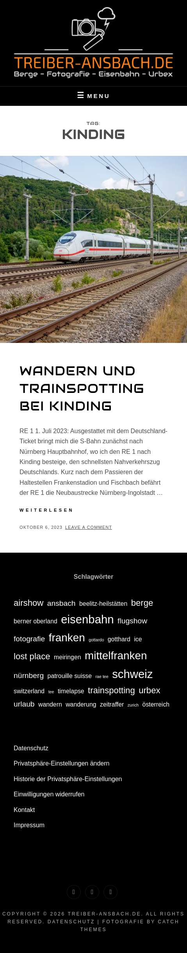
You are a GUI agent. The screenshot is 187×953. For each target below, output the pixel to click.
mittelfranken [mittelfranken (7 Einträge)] (116, 656)
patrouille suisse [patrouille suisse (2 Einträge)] (70, 676)
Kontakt (24, 810)
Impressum (29, 825)
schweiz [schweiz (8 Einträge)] (132, 673)
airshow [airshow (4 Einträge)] (28, 603)
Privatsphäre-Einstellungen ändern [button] (61, 763)
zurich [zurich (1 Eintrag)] (133, 705)
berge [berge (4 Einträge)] (142, 603)
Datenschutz (31, 748)
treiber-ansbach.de (104, 914)
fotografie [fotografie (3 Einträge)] (29, 639)
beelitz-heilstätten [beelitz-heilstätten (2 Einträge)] (103, 603)
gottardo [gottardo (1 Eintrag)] (96, 639)
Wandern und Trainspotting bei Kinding (82, 388)
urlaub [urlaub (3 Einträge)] (24, 704)
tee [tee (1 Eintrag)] (51, 691)
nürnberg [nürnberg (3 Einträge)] (29, 675)
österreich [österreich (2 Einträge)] (156, 704)
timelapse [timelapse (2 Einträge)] (71, 691)
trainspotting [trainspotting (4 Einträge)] (111, 690)
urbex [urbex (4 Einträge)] (149, 690)
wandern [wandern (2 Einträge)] (50, 704)
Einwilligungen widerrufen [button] (49, 794)
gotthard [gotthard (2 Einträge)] (119, 639)
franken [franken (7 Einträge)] (67, 638)
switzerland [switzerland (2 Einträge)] (29, 691)
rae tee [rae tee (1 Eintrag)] (102, 676)
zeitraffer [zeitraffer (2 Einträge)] (112, 704)
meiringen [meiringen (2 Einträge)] (67, 657)
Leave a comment (88, 527)
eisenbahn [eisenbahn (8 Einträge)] (87, 619)
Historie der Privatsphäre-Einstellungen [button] (68, 779)
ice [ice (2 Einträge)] (138, 639)
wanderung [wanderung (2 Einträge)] (81, 704)
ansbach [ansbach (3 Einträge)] (61, 603)
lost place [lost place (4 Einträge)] (32, 656)
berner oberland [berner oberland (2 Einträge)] (35, 621)
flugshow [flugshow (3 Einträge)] (132, 621)
